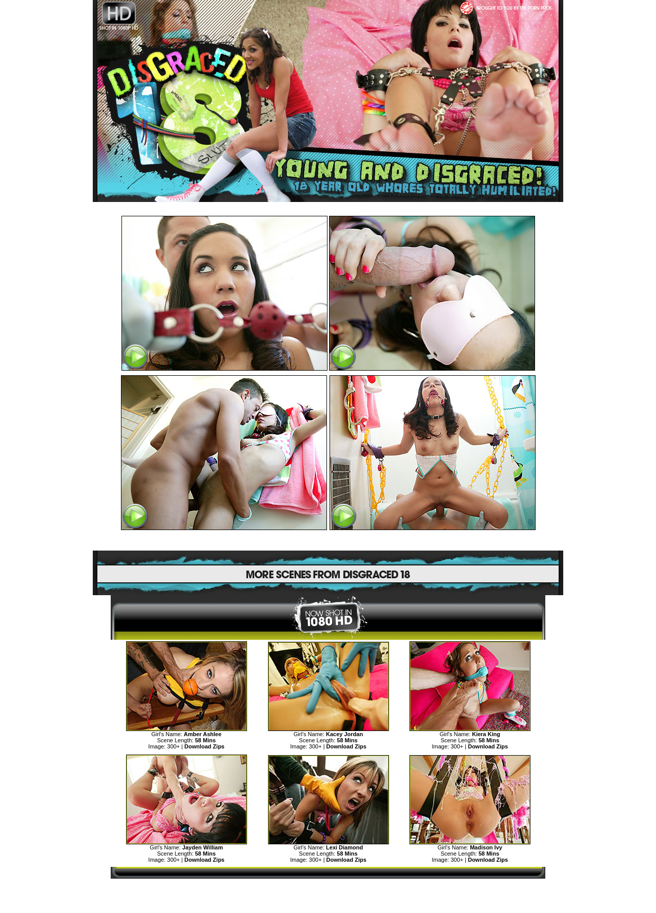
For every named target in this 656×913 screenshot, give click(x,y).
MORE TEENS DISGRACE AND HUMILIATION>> (328, 888)
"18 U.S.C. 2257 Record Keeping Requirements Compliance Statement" (328, 905)
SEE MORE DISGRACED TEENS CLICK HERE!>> (328, 541)
